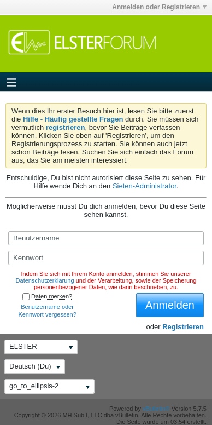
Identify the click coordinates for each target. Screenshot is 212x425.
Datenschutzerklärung (45, 280)
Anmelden (170, 305)
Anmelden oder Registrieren (159, 7)
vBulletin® (156, 408)
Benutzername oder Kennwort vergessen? (47, 310)
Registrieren (183, 327)
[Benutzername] (106, 238)
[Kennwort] (106, 258)
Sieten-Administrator (144, 186)
